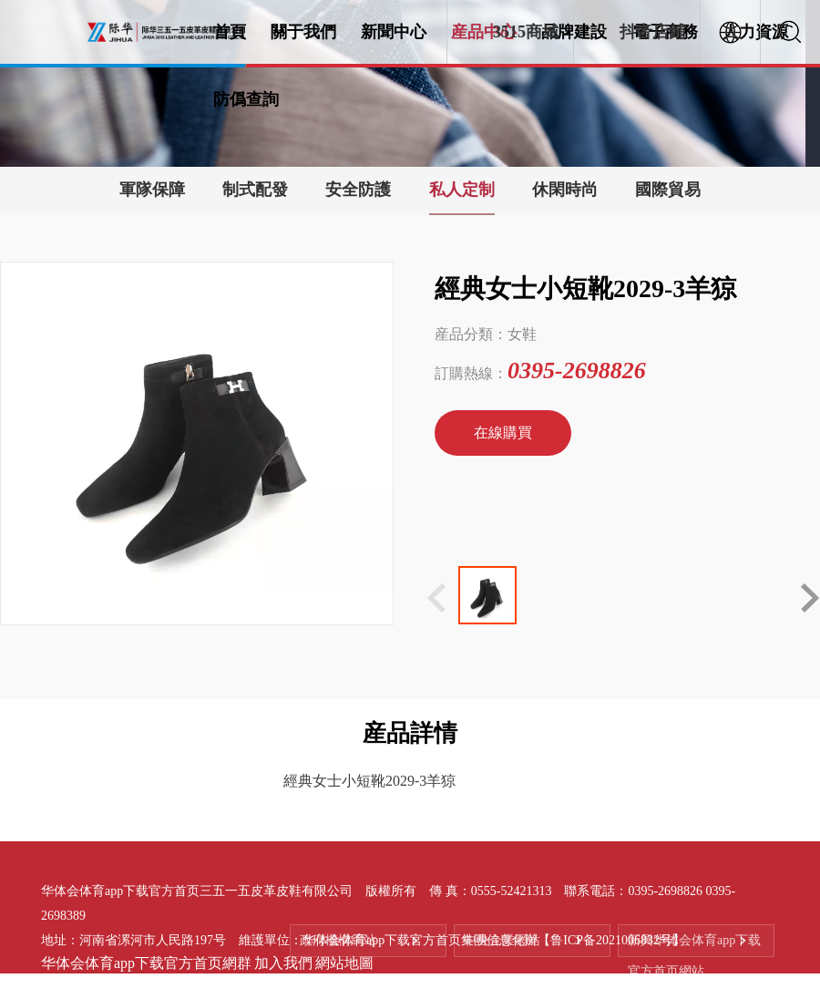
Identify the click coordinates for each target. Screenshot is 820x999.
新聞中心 (393, 32)
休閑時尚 (565, 189)
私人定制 (462, 189)
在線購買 (503, 432)
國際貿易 (668, 189)
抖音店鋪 (652, 32)
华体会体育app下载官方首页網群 (146, 963)
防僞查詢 (246, 99)
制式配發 (255, 189)
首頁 (229, 32)
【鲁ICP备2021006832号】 (611, 939)
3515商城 (526, 32)
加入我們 (283, 963)
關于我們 (303, 32)
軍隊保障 (152, 189)
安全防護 (358, 189)
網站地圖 (344, 963)
